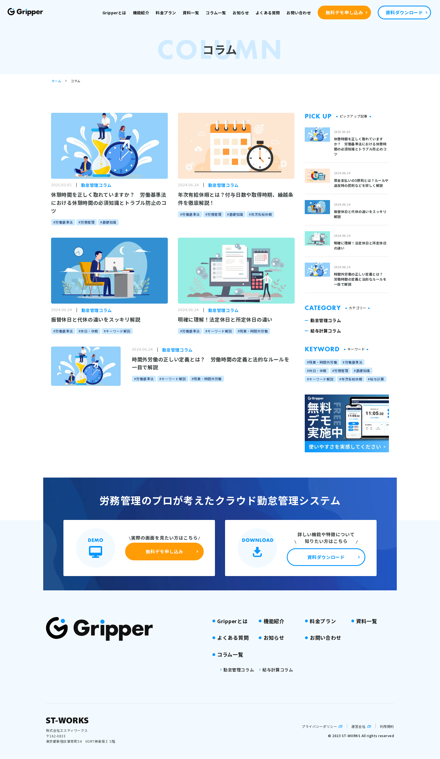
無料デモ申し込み (344, 12)
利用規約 (387, 726)
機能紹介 (141, 12)
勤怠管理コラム (238, 670)
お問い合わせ (299, 12)
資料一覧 (191, 12)
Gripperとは (114, 12)
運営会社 (358, 726)
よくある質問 (268, 12)
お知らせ (241, 12)
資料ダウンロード (404, 12)
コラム (75, 81)
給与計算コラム (277, 670)
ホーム (56, 81)
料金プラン (166, 12)
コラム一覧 (216, 12)
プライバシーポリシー (319, 726)
